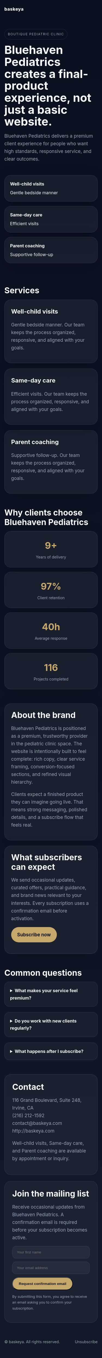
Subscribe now (34, 934)
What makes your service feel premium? (44, 994)
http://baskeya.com (33, 1131)
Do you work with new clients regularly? (43, 1024)
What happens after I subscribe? (49, 1051)
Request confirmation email (42, 1284)
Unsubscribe (86, 1341)
